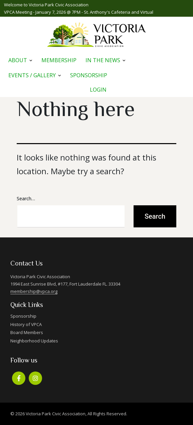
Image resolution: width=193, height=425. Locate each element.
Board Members (26, 332)
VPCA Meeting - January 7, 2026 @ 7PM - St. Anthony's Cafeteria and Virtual (78, 12)
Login (98, 89)
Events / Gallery (32, 75)
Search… (26, 198)
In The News (102, 60)
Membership (58, 60)
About (17, 60)
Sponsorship (88, 75)
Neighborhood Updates (34, 341)
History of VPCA (26, 324)
